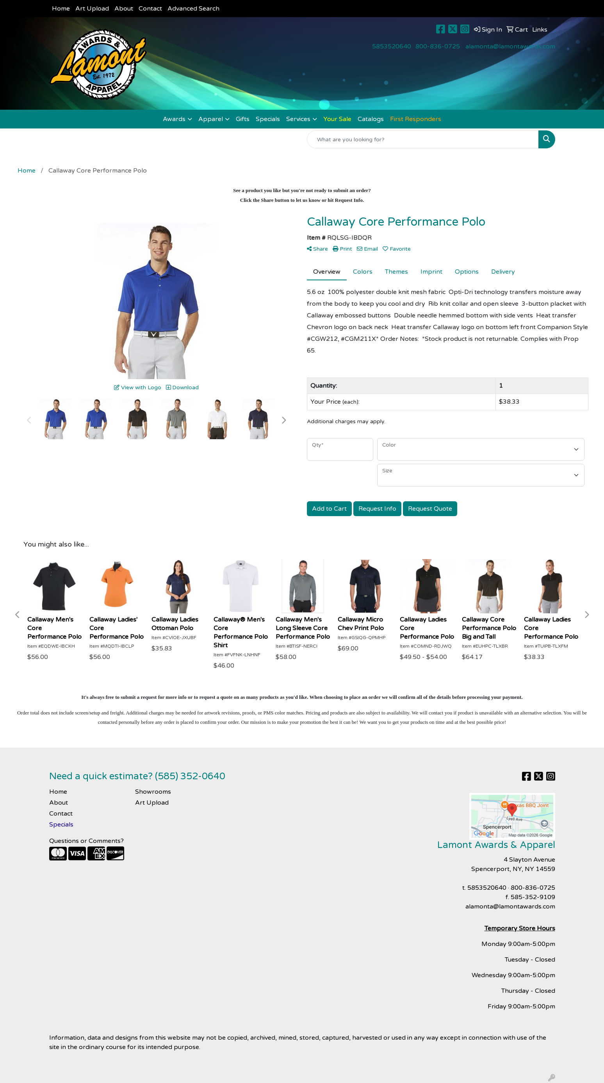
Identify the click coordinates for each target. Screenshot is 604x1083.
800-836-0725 (437, 46)
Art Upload (92, 8)
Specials (268, 119)
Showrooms (153, 792)
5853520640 (391, 46)
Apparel (210, 119)
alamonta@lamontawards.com (510, 46)
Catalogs (371, 119)
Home (61, 8)
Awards (174, 119)
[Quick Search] (423, 139)
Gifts (242, 119)
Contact (150, 8)
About (123, 8)
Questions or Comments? (86, 841)
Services (298, 119)
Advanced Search (193, 8)
